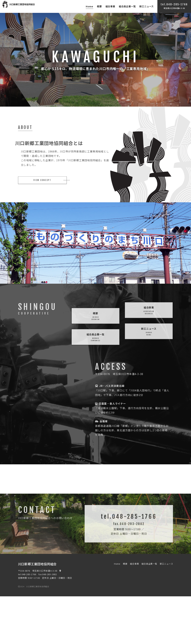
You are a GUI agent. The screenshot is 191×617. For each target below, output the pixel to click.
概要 (99, 6)
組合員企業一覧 (127, 6)
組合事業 (110, 6)
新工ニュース (146, 6)
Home (89, 6)
